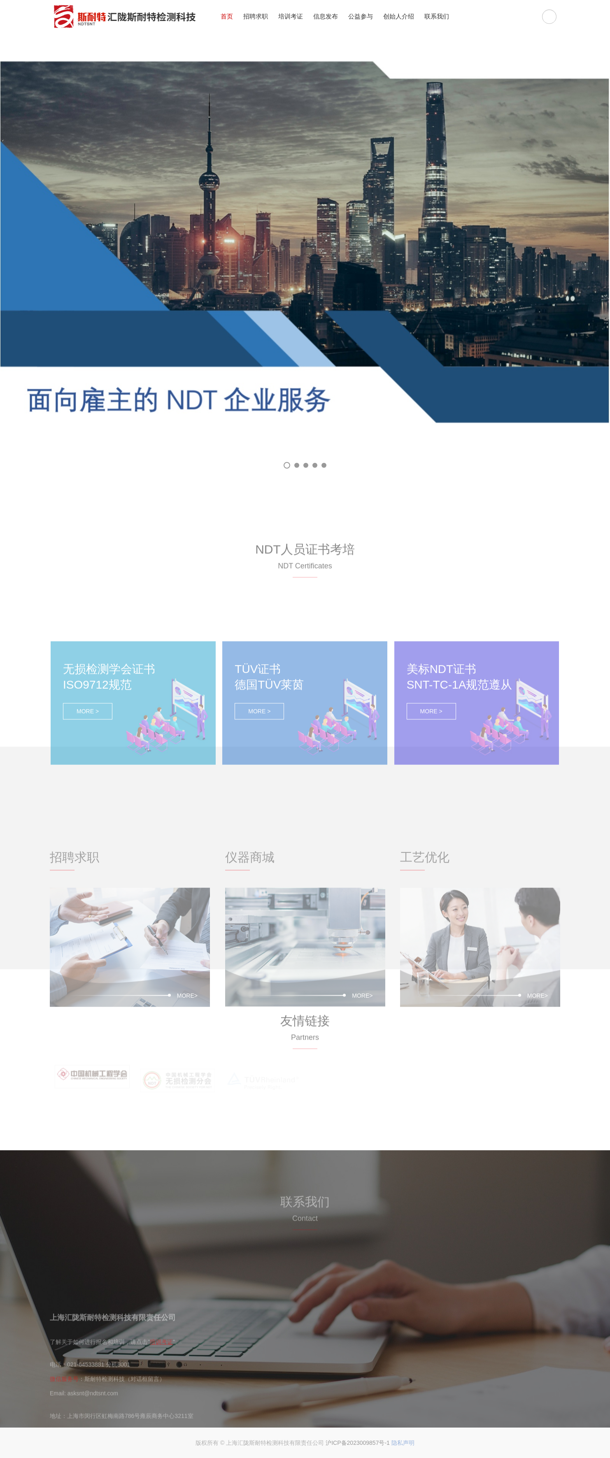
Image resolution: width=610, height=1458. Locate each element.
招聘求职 (255, 16)
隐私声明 (402, 1442)
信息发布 (325, 16)
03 (305, 465)
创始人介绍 (398, 16)
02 (296, 465)
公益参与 (360, 16)
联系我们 (436, 16)
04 (314, 465)
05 (323, 465)
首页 (227, 16)
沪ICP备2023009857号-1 (358, 1442)
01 (287, 465)
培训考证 (290, 16)
